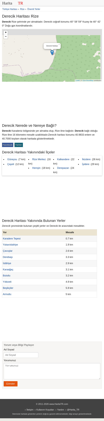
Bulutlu (6, 275)
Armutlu (7, 294)
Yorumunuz (10, 360)
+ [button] (6, 33)
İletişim (30, 412)
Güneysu (12, 159)
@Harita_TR (73, 412)
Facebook (7, 145)
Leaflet (77, 80)
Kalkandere (63, 159)
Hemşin (36, 168)
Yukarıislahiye (10, 244)
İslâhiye (7, 263)
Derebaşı (8, 257)
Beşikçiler (8, 288)
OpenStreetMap (88, 80)
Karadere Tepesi (12, 238)
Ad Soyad (9, 349)
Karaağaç (8, 269)
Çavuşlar (7, 251)
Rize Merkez (39, 159)
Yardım (60, 412)
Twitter (18, 145)
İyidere (85, 164)
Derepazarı (63, 168)
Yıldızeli (7, 281)
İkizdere (86, 159)
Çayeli (10, 164)
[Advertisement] (52, 102)
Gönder (10, 386)
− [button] (6, 37)
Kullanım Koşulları (45, 412)
